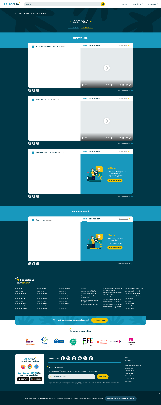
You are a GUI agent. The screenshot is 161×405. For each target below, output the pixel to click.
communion (63, 293)
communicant (41, 301)
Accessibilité (128, 381)
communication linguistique (112, 307)
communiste (63, 308)
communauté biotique (88, 293)
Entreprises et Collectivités (133, 365)
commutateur (129, 308)
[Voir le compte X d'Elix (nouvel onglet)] (85, 358)
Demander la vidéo (115, 180)
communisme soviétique (133, 296)
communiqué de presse (132, 293)
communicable (42, 298)
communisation (64, 303)
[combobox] (64, 4)
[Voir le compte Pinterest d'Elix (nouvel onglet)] (91, 358)
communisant (63, 301)
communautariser (21, 306)
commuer (128, 301)
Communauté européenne (89, 304)
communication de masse (111, 302)
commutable (129, 306)
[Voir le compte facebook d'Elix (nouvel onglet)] (63, 358)
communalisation (20, 293)
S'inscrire (102, 377)
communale (19, 291)
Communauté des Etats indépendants (88, 296)
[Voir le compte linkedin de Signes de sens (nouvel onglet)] (74, 358)
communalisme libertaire (89, 291)
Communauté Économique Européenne (89, 301)
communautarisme (21, 308)
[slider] (95, 85)
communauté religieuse (111, 297)
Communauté (41, 288)
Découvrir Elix (129, 360)
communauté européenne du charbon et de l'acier (112, 293)
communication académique (112, 299)
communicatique (64, 288)
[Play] (83, 85)
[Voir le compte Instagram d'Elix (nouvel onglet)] (68, 358)
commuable (129, 298)
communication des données (112, 304)
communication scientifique (134, 288)
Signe (85, 46)
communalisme (20, 298)
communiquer (63, 298)
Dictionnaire (34, 13)
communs (84, 288)
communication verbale (132, 291)
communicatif (41, 306)
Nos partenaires (129, 363)
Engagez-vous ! (129, 368)
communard (19, 301)
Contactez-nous (99, 320)
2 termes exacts (73, 27)
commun (43, 13)
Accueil (26, 13)
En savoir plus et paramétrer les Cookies (120, 399)
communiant (41, 296)
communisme (63, 306)
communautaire (20, 303)
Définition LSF (94, 46)
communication (42, 308)
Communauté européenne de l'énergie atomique (112, 289)
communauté (129, 303)
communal (18, 288)
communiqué (63, 296)
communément (42, 293)
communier (63, 291)
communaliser (19, 296)
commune (40, 291)
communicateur (42, 303)
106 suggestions (87, 27)
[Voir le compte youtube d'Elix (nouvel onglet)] (80, 358)
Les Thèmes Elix (129, 370)
